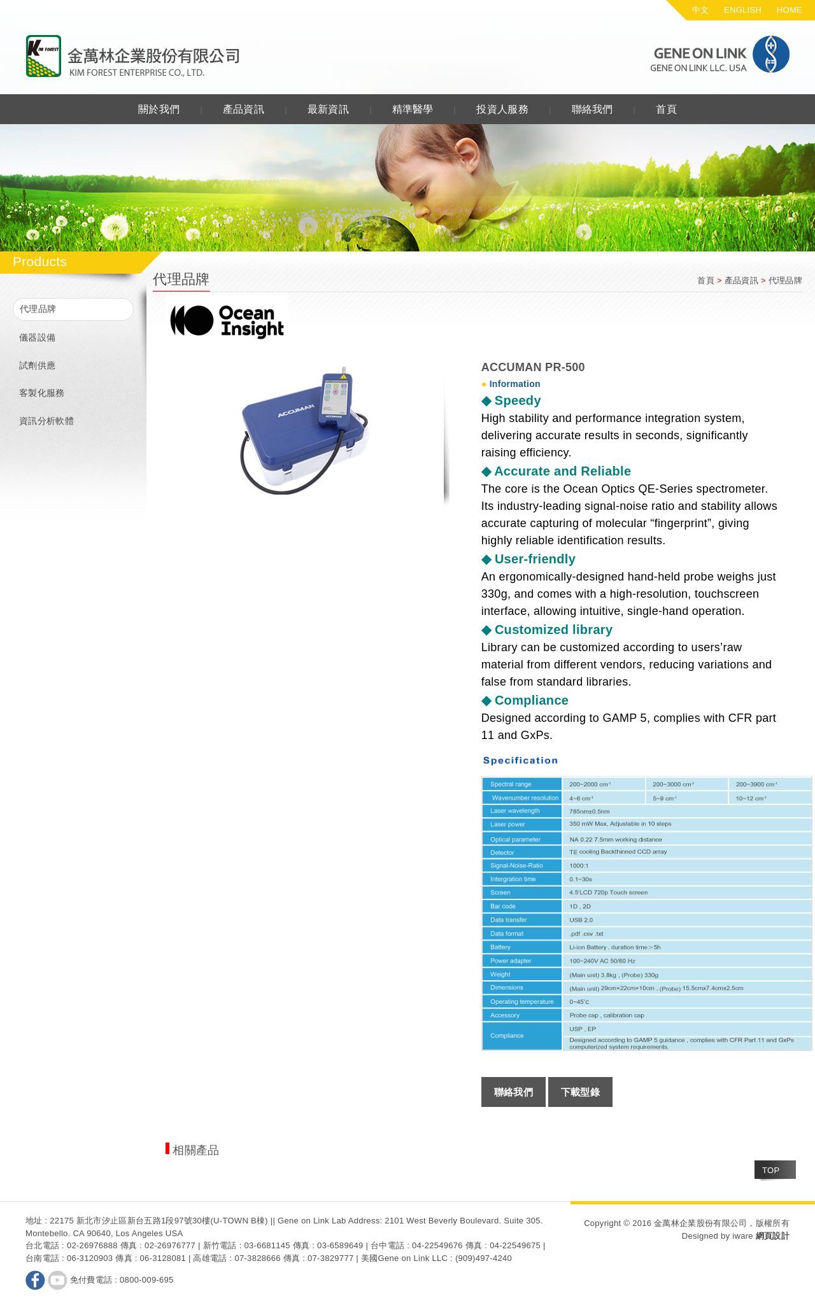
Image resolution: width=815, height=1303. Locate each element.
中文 (700, 10)
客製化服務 (42, 393)
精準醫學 (413, 109)
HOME (789, 10)
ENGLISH (743, 10)
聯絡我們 (592, 109)
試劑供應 (37, 365)
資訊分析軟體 (46, 421)
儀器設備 (37, 337)
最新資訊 (328, 109)
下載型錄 (580, 1092)
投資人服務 (502, 109)
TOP (770, 1170)
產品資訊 (243, 109)
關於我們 (159, 109)
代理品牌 (38, 309)
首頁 (666, 109)
